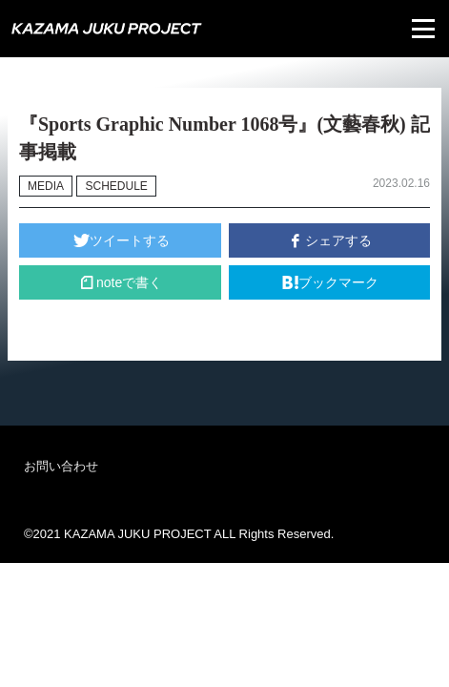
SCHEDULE (116, 186)
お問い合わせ (61, 466)
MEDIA (46, 186)
